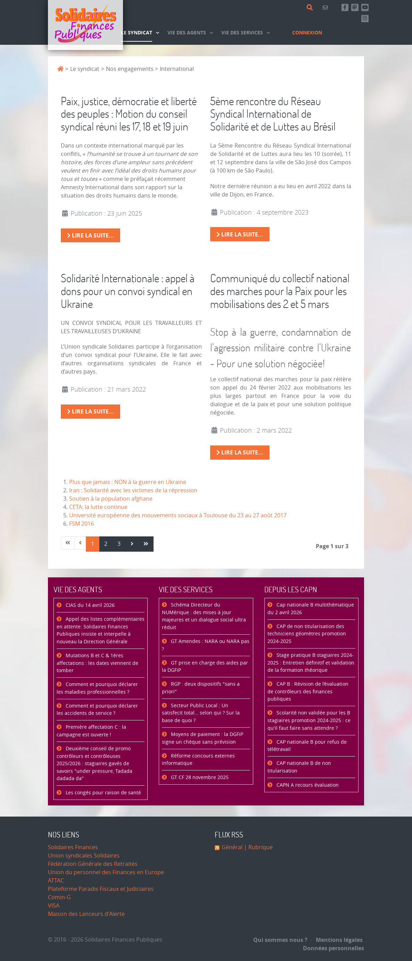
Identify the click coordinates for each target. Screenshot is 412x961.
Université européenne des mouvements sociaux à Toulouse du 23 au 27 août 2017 (178, 515)
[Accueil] (85, 25)
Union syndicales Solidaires (84, 855)
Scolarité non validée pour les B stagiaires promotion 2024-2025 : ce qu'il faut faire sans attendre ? (309, 720)
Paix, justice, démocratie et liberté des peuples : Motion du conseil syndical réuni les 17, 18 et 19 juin (129, 114)
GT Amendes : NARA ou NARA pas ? (205, 645)
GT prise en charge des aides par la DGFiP (205, 667)
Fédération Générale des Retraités (93, 864)
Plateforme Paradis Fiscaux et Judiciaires (101, 889)
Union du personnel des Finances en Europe (106, 872)
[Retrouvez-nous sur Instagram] (365, 18)
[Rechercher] (311, 8)
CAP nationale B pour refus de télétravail (307, 746)
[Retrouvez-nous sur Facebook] (345, 7)
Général (232, 847)
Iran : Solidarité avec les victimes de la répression (133, 490)
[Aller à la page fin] (146, 544)
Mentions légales (337, 940)
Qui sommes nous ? (280, 940)
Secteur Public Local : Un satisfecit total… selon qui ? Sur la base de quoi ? (201, 713)
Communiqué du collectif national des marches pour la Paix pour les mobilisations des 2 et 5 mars (279, 291)
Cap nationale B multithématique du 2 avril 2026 (310, 609)
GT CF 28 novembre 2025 (199, 777)
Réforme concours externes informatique (198, 760)
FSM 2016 (81, 523)
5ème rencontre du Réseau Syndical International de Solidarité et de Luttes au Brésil (273, 114)
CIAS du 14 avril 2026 (89, 605)
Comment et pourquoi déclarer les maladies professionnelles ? (97, 688)
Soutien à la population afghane (111, 498)
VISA (53, 905)
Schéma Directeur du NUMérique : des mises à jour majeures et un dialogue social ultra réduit (204, 616)
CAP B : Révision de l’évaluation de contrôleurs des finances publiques (307, 691)
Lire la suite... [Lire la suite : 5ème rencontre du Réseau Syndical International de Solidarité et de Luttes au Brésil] (239, 234)
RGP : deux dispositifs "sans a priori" (201, 688)
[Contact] (326, 7)
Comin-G (59, 897)
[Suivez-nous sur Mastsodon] (355, 7)
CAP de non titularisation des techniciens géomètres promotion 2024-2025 (306, 634)
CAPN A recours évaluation (307, 785)
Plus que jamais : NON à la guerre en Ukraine (127, 482)
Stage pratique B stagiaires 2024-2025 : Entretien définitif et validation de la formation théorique (310, 662)
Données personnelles (331, 948)
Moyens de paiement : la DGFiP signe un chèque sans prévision (202, 738)
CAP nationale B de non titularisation (299, 767)
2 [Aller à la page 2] (105, 544)
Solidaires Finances (73, 847)
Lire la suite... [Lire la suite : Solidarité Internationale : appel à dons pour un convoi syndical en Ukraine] (90, 411)
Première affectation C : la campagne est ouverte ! (91, 731)
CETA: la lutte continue (98, 507)
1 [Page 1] (92, 544)
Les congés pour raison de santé (102, 793)
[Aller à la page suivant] (132, 544)
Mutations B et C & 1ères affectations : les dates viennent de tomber (97, 663)
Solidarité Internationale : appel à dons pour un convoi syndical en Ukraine (128, 291)
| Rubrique (257, 847)
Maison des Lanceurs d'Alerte (86, 914)
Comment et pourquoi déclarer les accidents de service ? (97, 710)
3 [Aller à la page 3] (119, 544)
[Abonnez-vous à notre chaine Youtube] (365, 7)
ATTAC (56, 880)
